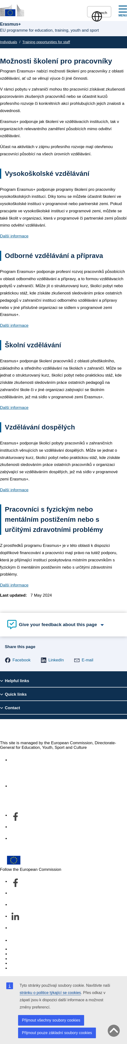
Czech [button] (99, 12)
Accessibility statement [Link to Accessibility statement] (30, 760)
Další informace (14, 236)
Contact (17, 940)
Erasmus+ (16, 729)
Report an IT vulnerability (32, 949)
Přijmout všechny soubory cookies (51, 1020)
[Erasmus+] (12, 10)
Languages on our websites (35, 954)
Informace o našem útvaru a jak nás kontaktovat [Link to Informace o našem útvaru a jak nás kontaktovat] (53, 786)
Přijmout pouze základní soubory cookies (57, 1033)
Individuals (8, 42)
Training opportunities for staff (46, 42)
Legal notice (21, 968)
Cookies (17, 959)
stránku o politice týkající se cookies (50, 993)
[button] (18, 660)
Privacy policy (22, 963)
